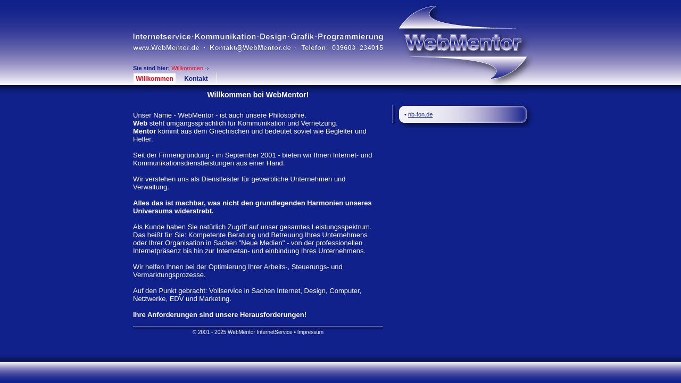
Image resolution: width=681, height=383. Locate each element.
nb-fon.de (420, 114)
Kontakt (196, 78)
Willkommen (154, 78)
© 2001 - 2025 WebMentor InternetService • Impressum (258, 332)
